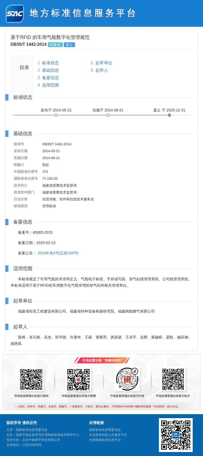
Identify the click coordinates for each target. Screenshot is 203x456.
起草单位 (103, 63)
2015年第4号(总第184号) (58, 253)
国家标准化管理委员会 (105, 430)
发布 (56, 110)
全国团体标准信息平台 (105, 440)
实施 (108, 110)
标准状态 (50, 63)
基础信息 (50, 70)
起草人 (101, 70)
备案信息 (50, 77)
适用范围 (50, 85)
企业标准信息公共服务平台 (108, 435)
